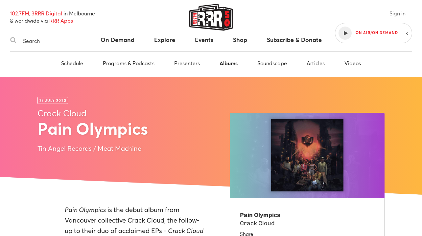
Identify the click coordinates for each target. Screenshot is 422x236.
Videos (352, 63)
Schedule (72, 63)
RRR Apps (61, 20)
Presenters (187, 63)
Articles (316, 63)
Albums (229, 63)
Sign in (397, 13)
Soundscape (272, 63)
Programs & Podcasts (128, 63)
